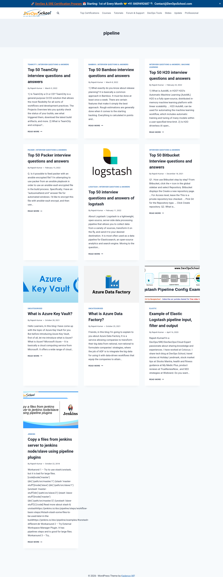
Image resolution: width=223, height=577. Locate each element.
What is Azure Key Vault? (50, 313)
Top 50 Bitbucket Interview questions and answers (170, 161)
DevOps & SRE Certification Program (59, 3)
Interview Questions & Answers (53, 65)
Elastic (153, 309)
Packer (31, 150)
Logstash (93, 187)
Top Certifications (89, 13)
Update (178, 13)
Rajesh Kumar (36, 88)
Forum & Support (135, 13)
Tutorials (118, 13)
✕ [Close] (220, 3)
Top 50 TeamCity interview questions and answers (49, 75)
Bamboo (92, 65)
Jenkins (31, 434)
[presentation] (111, 162)
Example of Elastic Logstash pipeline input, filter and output (170, 319)
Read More (35, 131)
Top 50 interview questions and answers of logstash (111, 198)
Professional (191, 13)
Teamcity (32, 65)
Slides (168, 13)
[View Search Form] (58, 13)
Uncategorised (35, 309)
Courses (106, 13)
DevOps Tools (154, 13)
